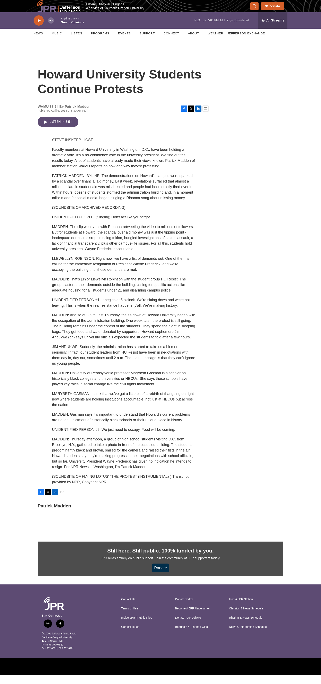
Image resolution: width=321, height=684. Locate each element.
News (38, 42)
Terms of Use (129, 617)
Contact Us (128, 608)
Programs (100, 42)
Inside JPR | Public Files (136, 626)
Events (124, 42)
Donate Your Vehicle (188, 626)
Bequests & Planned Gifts (191, 636)
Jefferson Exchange (246, 42)
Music (57, 42)
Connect (171, 42)
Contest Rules (130, 636)
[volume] (50, 29)
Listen (76, 42)
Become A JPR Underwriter (192, 617)
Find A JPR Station (241, 608)
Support (147, 42)
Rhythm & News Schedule (245, 626)
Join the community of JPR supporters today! (187, 567)
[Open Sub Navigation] (46, 42)
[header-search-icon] (256, 11)
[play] (38, 29)
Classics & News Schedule (246, 617)
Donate (277, 11)
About (193, 42)
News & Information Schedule (248, 636)
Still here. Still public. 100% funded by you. (160, 560)
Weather (215, 42)
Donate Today (184, 608)
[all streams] (272, 30)
